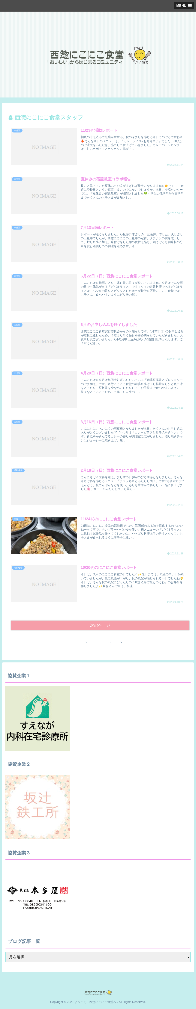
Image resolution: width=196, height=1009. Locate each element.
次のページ (100, 625)
